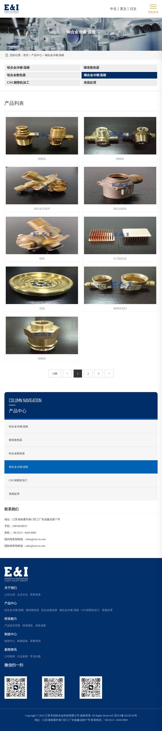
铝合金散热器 (16, 75)
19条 (54, 373)
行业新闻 (22, 656)
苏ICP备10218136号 (125, 715)
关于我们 (10, 588)
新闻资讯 (10, 649)
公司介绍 (9, 594)
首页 (26, 55)
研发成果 (40, 625)
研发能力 (10, 618)
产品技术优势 (12, 625)
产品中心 (36, 55)
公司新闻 (9, 656)
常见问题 (35, 656)
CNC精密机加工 (18, 82)
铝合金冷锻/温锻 (18, 67)
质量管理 (35, 641)
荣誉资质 (35, 594)
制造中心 (10, 634)
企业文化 (22, 594)
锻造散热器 (91, 67)
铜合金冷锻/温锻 (95, 75)
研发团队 (28, 625)
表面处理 (90, 82)
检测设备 (22, 641)
